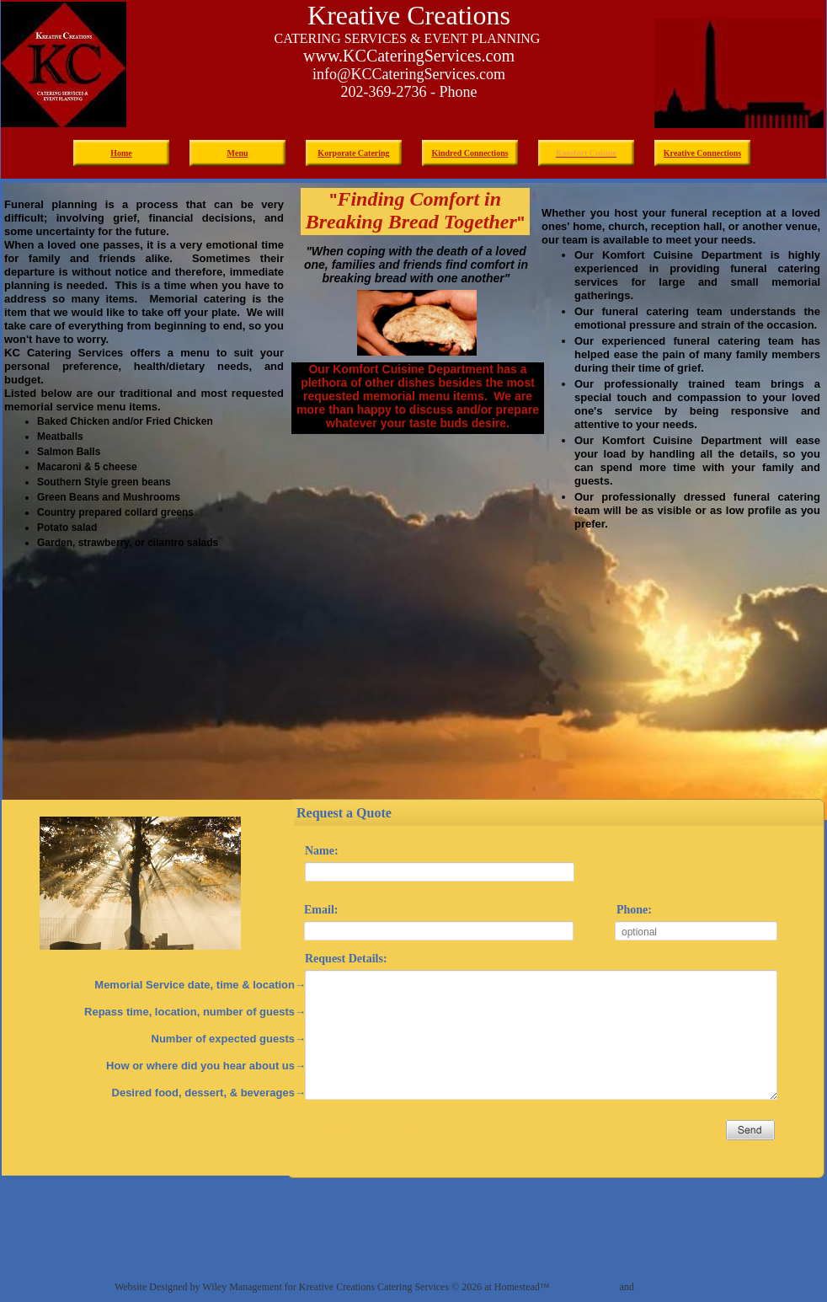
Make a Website (584, 1287)
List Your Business (674, 1287)
